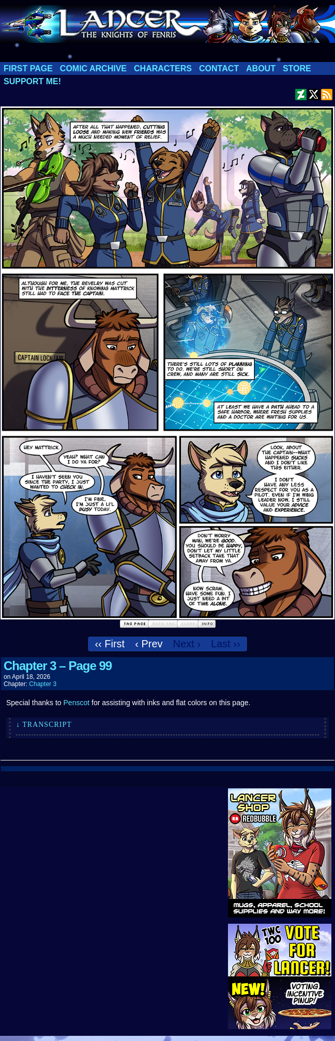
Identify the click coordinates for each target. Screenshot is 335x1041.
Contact (219, 68)
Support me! (32, 81)
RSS (327, 94)
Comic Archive (93, 68)
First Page (28, 68)
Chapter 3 (42, 684)
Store (297, 68)
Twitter (314, 94)
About (261, 68)
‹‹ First (110, 643)
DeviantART (301, 94)
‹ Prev (148, 643)
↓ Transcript (44, 724)
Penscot (77, 702)
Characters (163, 68)
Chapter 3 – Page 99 (58, 666)
